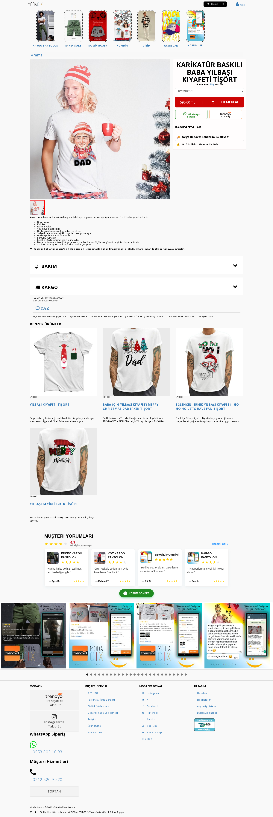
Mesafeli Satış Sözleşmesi (103, 712)
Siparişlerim (204, 699)
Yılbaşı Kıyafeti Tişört (49, 405)
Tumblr (149, 719)
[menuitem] (45, 29)
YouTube (150, 725)
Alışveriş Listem (206, 706)
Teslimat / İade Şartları (101, 699)
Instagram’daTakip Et (54, 721)
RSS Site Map (152, 732)
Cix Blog (147, 739)
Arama (37, 55)
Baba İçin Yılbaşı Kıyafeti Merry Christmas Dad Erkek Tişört (131, 407)
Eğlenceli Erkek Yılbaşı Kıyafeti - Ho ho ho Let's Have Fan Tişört (207, 407)
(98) (211, 84)
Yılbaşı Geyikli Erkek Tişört (54, 504)
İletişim (92, 719)
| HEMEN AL (209, 101)
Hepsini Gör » (220, 544)
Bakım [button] (46, 266)
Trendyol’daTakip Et (54, 700)
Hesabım (202, 693)
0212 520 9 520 (47, 779)
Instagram (150, 693)
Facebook (150, 706)
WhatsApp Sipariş (191, 115)
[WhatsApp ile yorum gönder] (136, 593)
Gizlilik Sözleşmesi (99, 706)
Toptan (54, 791)
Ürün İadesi (94, 725)
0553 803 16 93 (47, 751)
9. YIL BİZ (93, 693)
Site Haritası (95, 732)
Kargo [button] (46, 287)
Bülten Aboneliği (207, 712)
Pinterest (150, 712)
